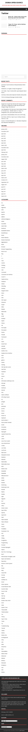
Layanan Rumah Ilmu (6, 434)
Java (2, 404)
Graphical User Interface (6, 353)
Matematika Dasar (5, 464)
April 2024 (3, 133)
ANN (2, 209)
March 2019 (4, 177)
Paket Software (4, 522)
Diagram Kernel (4, 290)
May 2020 (3, 163)
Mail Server (3, 452)
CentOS (3, 263)
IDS (2, 378)
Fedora (3, 323)
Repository (3, 561)
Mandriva (3, 457)
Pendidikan (3, 528)
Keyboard (3, 418)
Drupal (2, 304)
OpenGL (3, 512)
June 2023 (3, 138)
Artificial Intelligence (5, 219)
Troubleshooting (5, 626)
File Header (3, 327)
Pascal (2, 526)
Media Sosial (4, 468)
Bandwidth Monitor (5, 230)
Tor (2, 623)
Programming (4, 542)
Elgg (2, 313)
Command (3, 272)
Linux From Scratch (5, 441)
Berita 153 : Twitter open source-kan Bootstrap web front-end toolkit (17, 17)
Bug (2, 253)
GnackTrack (4, 344)
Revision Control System (6, 563)
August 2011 (4, 184)
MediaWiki (3, 471)
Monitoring (3, 485)
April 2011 (3, 194)
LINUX (2, 438)
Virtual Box (3, 646)
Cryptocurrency (4, 279)
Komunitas (3, 427)
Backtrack (3, 228)
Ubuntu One (4, 635)
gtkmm (3, 360)
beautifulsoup (4, 233)
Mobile (2, 480)
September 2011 (5, 182)
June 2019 (3, 170)
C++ (2, 258)
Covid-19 (3, 277)
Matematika (4, 461)
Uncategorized (4, 637)
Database (3, 281)
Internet (3, 390)
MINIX (2, 478)
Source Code (4, 591)
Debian (3, 283)
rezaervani (19, 19)
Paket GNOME (4, 519)
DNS (2, 295)
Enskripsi (3, 318)
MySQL (3, 491)
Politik (2, 535)
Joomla (3, 408)
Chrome (3, 267)
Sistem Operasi (4, 584)
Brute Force (4, 251)
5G (2, 203)
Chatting (3, 265)
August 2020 (4, 159)
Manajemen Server (5, 455)
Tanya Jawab (4, 609)
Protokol (3, 545)
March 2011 (4, 196)
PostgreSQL (4, 540)
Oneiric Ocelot (4, 508)
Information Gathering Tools (7, 381)
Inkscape (3, 383)
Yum (2, 667)
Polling (2, 538)
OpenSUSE (3, 515)
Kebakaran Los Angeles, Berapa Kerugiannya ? (11, 88)
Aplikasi (3, 216)
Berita (2, 235)
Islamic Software (5, 394)
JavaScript (3, 406)
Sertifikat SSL (4, 579)
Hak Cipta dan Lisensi (6, 367)
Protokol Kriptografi (5, 547)
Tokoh (2, 621)
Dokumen (3, 302)
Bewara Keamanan (5, 240)
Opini (2, 517)
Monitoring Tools (5, 487)
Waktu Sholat (4, 653)
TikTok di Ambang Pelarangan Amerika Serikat (11, 97)
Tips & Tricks (4, 619)
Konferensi (3, 429)
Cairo (2, 260)
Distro (2, 293)
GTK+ (2, 357)
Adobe (2, 205)
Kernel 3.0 (3, 415)
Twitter (3, 630)
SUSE (2, 602)
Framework (3, 337)
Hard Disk (3, 369)
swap (2, 605)
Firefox (2, 332)
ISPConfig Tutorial (5, 397)
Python (3, 549)
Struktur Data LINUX (5, 600)
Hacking (3, 364)
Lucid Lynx (3, 450)
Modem (3, 482)
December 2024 (5, 131)
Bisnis (2, 244)
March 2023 (4, 145)
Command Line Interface (6, 274)
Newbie (3, 494)
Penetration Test (5, 531)
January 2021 (4, 154)
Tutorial (3, 628)
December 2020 (5, 156)
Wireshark (3, 663)
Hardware (3, 371)
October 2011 (4, 180)
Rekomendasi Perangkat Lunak (8, 556)
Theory (3, 616)
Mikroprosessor (4, 475)
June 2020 (3, 161)
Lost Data (3, 448)
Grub (2, 355)
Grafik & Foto (4, 350)
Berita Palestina (4, 237)
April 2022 (3, 150)
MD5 (2, 466)
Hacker (2, 362)
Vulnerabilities (4, 651)
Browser (3, 246)
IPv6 (2, 392)
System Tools (4, 607)
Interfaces (3, 387)
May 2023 (3, 140)
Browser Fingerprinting (6, 249)
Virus (2, 649)
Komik (2, 424)
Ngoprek (3, 498)
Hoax (2, 374)
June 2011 (3, 189)
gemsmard (3, 114)
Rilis (2, 565)
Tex (2, 614)
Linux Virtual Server (5, 443)
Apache (3, 212)
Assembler (3, 223)
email (2, 316)
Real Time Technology (6, 552)
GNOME (3, 346)
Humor (2, 376)
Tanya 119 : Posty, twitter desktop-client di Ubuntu (17, 25)
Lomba (3, 445)
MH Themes (22, 730)
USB (2, 642)
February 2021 (4, 152)
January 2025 (4, 129)
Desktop (3, 288)
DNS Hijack (3, 300)
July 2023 (3, 136)
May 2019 (3, 173)
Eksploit (3, 309)
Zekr (2, 669)
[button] (26, 9)
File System (3, 330)
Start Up (3, 596)
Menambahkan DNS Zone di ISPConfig (16, 114)
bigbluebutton (4, 242)
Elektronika (3, 311)
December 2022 (5, 147)
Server (2, 582)
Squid (2, 593)
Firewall (3, 334)
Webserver (3, 656)
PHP (2, 533)
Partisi (2, 524)
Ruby (2, 570)
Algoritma (3, 207)
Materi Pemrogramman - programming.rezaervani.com (13, 690)
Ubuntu (3, 632)
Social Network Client (6, 586)
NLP (2, 501)
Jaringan (3, 401)
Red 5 (2, 554)
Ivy (2, 399)
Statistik (3, 598)
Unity (2, 639)
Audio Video (4, 226)
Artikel (2, 221)
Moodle (3, 489)
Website (3, 658)
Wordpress (3, 665)
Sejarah (3, 577)
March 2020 (4, 168)
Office (2, 505)
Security (3, 575)
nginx (2, 496)
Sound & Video (4, 589)
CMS (2, 270)
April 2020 (3, 166)
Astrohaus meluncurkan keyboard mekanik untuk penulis (13, 94)
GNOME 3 (3, 348)
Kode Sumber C (4, 420)
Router (2, 568)
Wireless (3, 660)
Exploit (2, 320)
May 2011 (3, 191)
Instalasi (3, 385)
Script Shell (3, 572)
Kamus (2, 411)
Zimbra (3, 672)
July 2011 (3, 187)
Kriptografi (3, 431)
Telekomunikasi (4, 612)
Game (2, 341)
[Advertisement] (14, 44)
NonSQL (3, 503)
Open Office (4, 510)
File (2, 325)
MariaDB (3, 459)
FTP (2, 339)
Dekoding (3, 286)
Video (2, 644)
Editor (2, 307)
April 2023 (3, 143)
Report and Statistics (6, 558)
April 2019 (3, 175)
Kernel (2, 413)
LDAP (2, 436)
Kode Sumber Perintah (6, 422)
